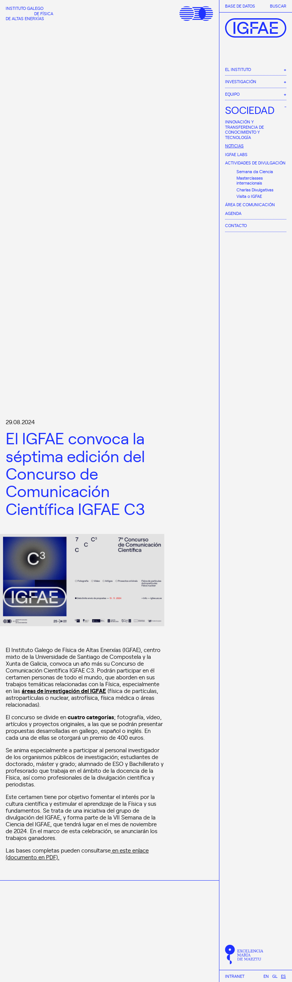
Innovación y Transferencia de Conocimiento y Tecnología (244, 129)
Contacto (236, 225)
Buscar (278, 6)
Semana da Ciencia (254, 171)
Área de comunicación (250, 204)
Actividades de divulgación (255, 163)
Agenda (233, 213)
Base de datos (240, 6)
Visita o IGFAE (249, 196)
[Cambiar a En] (266, 976)
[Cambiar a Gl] (275, 976)
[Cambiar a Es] (283, 976)
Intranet (234, 976)
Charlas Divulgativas (254, 190)
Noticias (234, 145)
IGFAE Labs (236, 154)
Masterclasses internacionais (249, 180)
